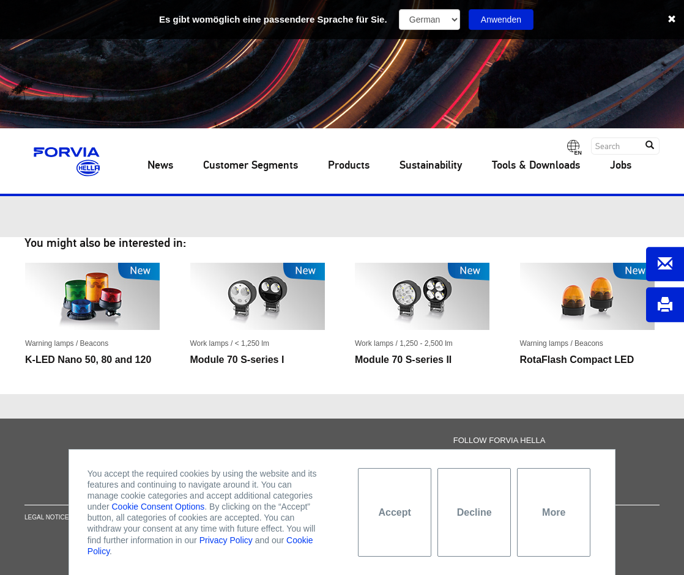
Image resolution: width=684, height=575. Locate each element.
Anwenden (501, 19)
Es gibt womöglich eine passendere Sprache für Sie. (273, 19)
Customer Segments (250, 166)
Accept (395, 512)
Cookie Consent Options (158, 506)
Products (349, 166)
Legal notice (46, 519)
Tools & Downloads (536, 166)
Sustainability (431, 166)
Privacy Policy (226, 540)
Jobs (620, 166)
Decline (474, 512)
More (553, 512)
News (160, 166)
